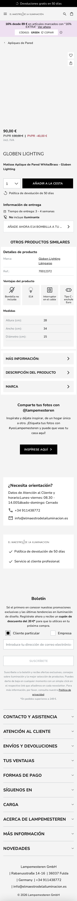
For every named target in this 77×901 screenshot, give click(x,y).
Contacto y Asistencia (30, 716)
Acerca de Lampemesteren (34, 819)
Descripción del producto (31, 372)
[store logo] (29, 14)
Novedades (16, 848)
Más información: (22, 358)
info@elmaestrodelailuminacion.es (41, 518)
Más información (24, 833)
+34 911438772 (27, 510)
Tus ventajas (18, 760)
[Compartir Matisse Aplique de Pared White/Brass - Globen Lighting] (71, 63)
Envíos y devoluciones (30, 746)
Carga (10, 804)
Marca (12, 386)
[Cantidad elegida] (12, 183)
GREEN (36, 32)
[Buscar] (64, 14)
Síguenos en (17, 790)
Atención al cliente (27, 731)
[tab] (38, 716)
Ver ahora (44, 27)
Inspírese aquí (36, 449)
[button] (71, 55)
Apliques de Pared (20, 43)
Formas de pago (22, 775)
